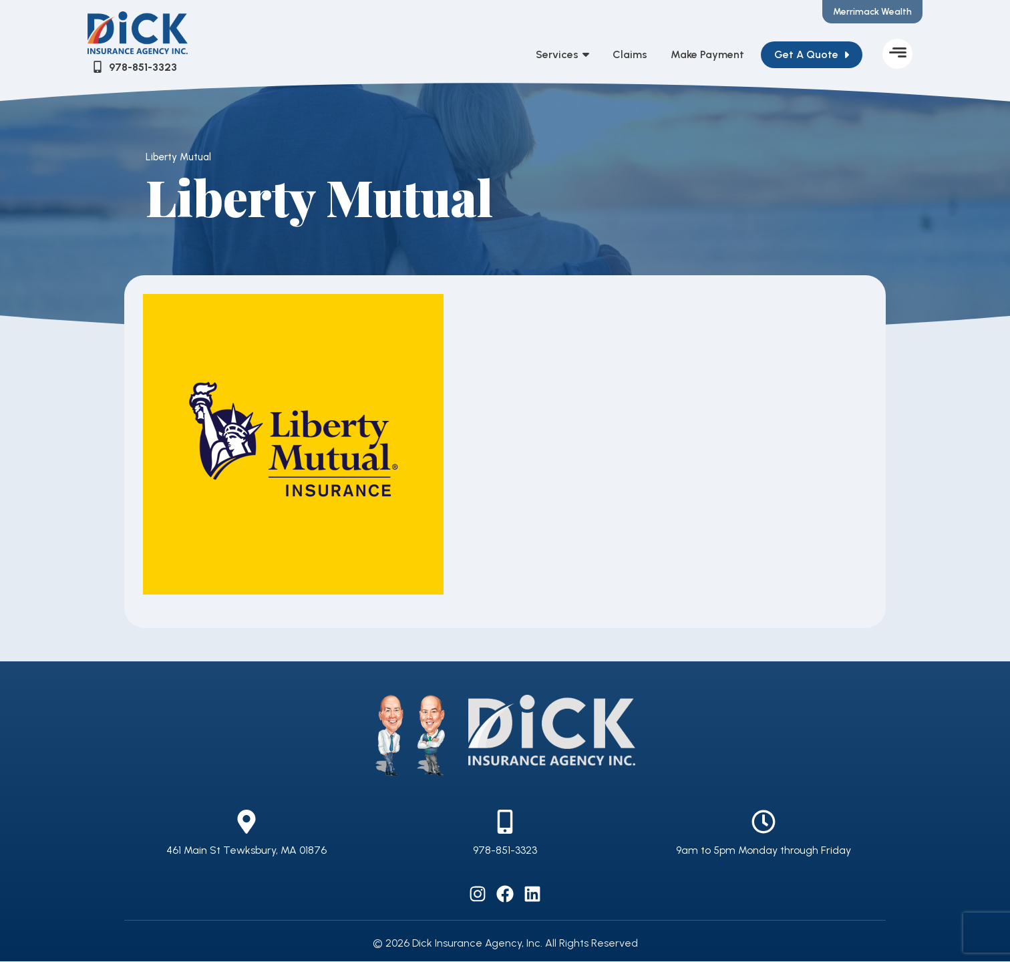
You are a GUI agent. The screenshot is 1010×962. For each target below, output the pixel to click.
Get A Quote (806, 55)
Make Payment (707, 55)
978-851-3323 (505, 850)
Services (562, 55)
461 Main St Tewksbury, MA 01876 (246, 850)
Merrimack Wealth (872, 11)
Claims (630, 55)
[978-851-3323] (505, 822)
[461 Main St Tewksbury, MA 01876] (246, 822)
